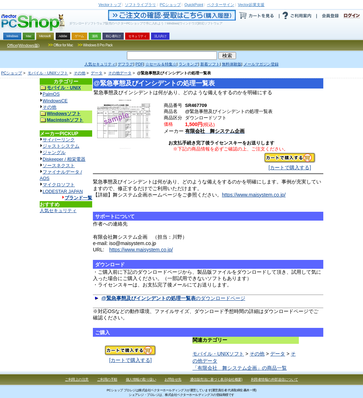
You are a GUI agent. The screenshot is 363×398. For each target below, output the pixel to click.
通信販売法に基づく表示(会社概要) (216, 379)
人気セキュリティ (58, 210)
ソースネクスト (59, 165)
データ (96, 73)
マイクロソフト (59, 184)
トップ (110, 4)
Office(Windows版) (23, 45)
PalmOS (51, 94)
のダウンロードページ (173, 298)
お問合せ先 (173, 379)
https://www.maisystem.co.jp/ (254, 195)
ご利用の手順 (107, 379)
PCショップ (11, 73)
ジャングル (54, 152)
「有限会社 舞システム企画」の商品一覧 (239, 368)
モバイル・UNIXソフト (48, 73)
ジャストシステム (61, 146)
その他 (79, 73)
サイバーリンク (59, 139)
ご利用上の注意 (77, 379)
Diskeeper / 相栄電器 (64, 159)
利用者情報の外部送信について (274, 379)
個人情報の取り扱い (141, 379)
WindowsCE (55, 100)
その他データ (120, 73)
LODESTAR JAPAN (63, 191)
